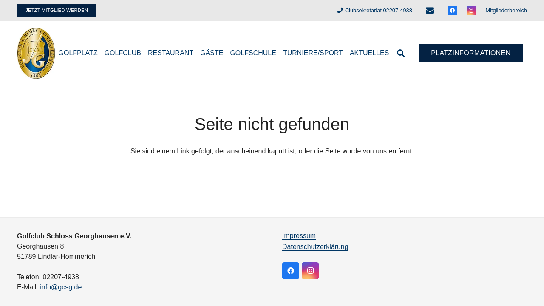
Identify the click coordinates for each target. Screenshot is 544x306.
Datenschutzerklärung (315, 246)
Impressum (299, 235)
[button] (400, 53)
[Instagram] (471, 10)
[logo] (36, 53)
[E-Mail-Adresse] (430, 11)
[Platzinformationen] (471, 53)
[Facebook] (452, 10)
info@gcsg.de (61, 287)
